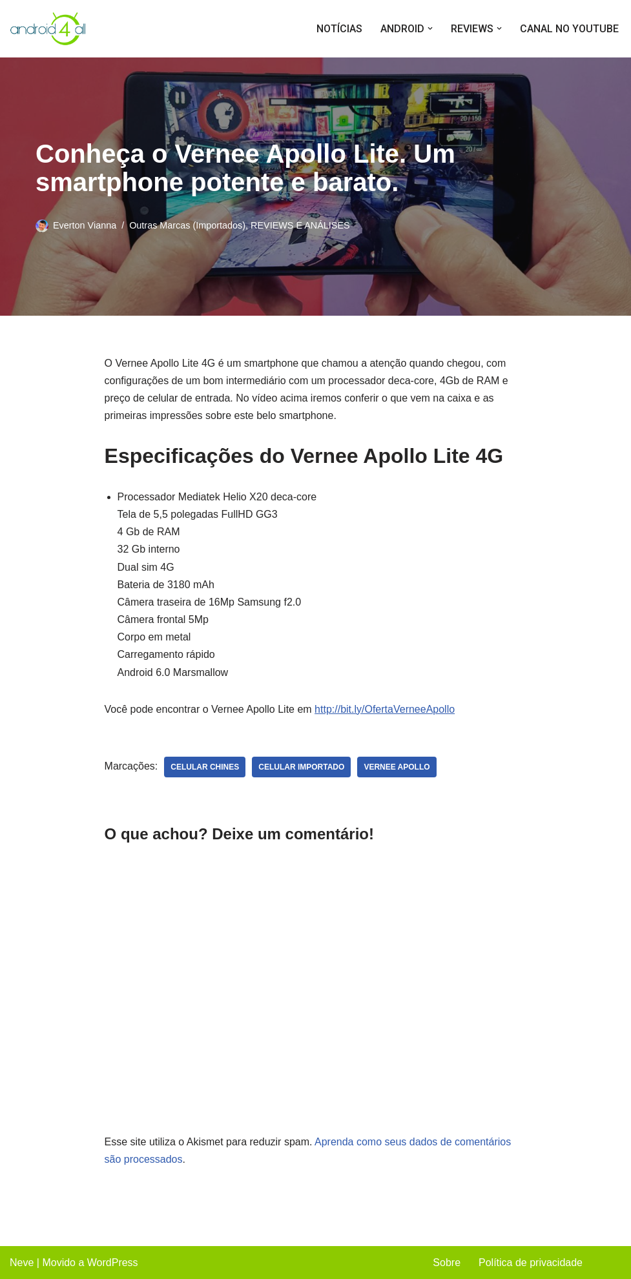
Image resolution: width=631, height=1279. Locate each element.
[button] (430, 28)
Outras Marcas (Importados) (187, 225)
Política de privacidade (531, 1262)
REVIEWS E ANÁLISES (300, 225)
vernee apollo (396, 767)
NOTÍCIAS (339, 29)
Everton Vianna (84, 225)
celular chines (205, 767)
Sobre (446, 1262)
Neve (22, 1262)
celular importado (301, 767)
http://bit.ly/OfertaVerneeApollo (385, 709)
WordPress (112, 1262)
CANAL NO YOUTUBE (569, 29)
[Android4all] (48, 29)
